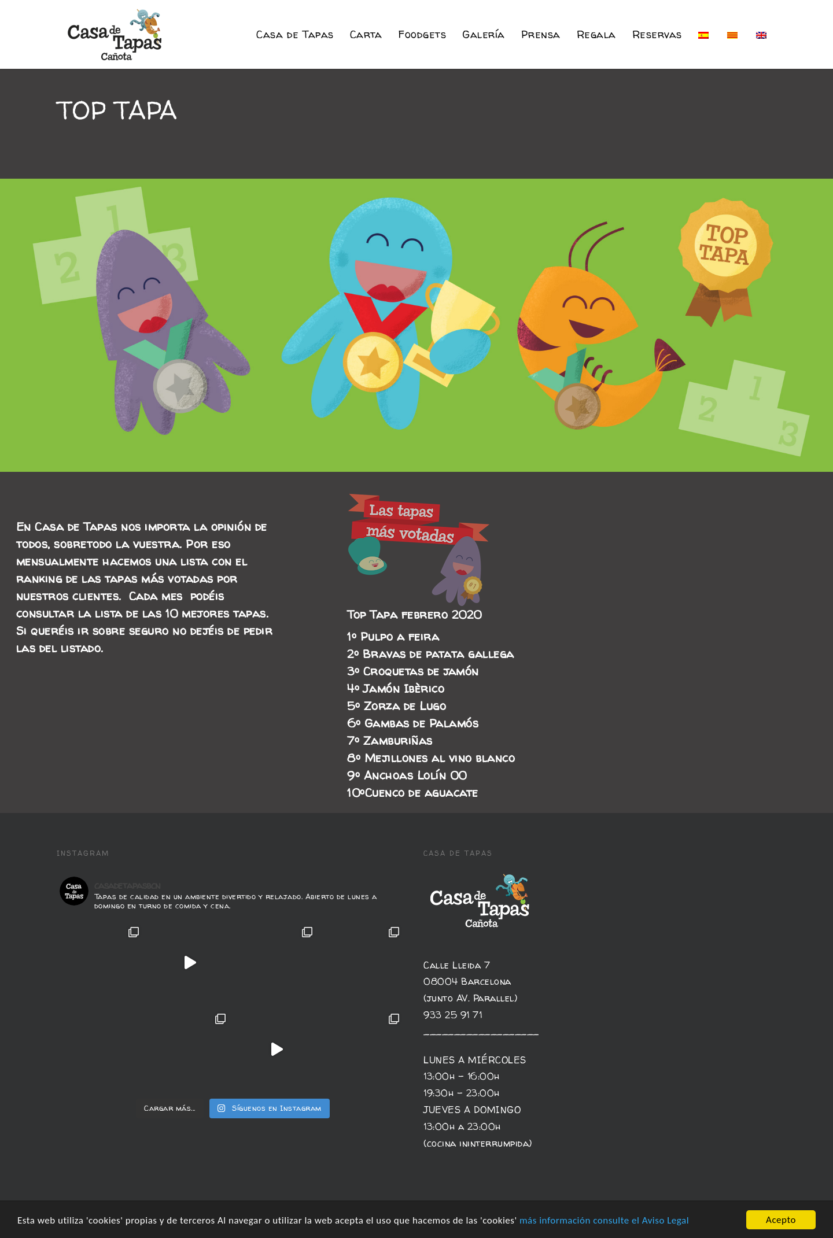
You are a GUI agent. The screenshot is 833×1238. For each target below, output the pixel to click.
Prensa (541, 34)
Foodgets (422, 34)
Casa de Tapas (295, 34)
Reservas (657, 34)
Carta (366, 34)
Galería (483, 34)
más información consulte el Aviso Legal (604, 1224)
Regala (596, 34)
